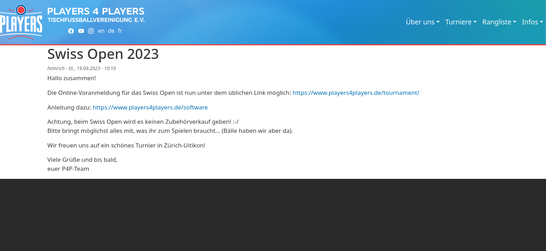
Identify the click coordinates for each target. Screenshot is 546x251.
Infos (530, 21)
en (101, 31)
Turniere (458, 21)
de (111, 31)
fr (120, 31)
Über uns (420, 21)
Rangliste (496, 21)
